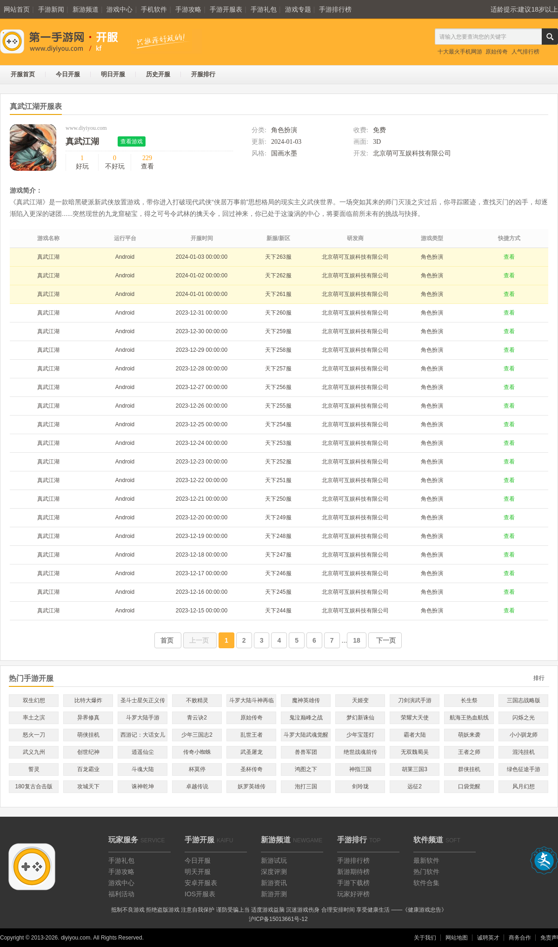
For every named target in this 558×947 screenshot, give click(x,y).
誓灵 (34, 769)
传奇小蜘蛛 (197, 752)
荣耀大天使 (415, 717)
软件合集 (426, 883)
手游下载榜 (353, 883)
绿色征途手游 (523, 769)
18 (356, 640)
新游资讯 (274, 883)
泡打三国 (306, 786)
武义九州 (34, 752)
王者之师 (469, 752)
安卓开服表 (201, 883)
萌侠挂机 (88, 735)
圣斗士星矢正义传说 (142, 702)
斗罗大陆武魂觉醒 (306, 735)
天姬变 (360, 700)
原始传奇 (496, 51)
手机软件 (154, 9)
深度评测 (274, 871)
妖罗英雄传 (252, 786)
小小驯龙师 (524, 735)
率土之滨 (34, 717)
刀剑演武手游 (415, 700)
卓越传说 (197, 786)
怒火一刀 (34, 735)
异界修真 (88, 717)
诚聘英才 (488, 937)
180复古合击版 (33, 786)
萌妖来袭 (469, 735)
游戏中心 (119, 9)
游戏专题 (298, 9)
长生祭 (469, 700)
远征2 (414, 786)
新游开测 (274, 894)
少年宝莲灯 (360, 735)
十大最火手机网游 (460, 51)
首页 (167, 640)
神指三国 (360, 769)
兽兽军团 (306, 752)
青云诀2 (197, 717)
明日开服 (113, 74)
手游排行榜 (335, 9)
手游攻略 (188, 9)
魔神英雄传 (306, 700)
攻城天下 (88, 786)
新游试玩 (274, 860)
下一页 (385, 640)
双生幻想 (34, 700)
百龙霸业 (88, 769)
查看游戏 (131, 141)
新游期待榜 (353, 871)
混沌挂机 (523, 752)
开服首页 (23, 74)
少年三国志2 (197, 735)
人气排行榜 (525, 51)
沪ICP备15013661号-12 (278, 919)
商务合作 (520, 937)
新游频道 (86, 9)
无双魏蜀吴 (415, 752)
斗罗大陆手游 (142, 717)
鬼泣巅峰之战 (306, 717)
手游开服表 (226, 9)
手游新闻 (51, 9)
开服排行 (203, 74)
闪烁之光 (523, 717)
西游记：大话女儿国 (142, 736)
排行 (539, 678)
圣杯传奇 (251, 769)
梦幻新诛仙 (360, 717)
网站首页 (17, 9)
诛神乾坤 (143, 786)
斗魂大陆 (143, 769)
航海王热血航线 (469, 717)
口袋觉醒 (469, 786)
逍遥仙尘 (143, 752)
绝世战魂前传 (360, 752)
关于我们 (425, 937)
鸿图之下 (306, 769)
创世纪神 (88, 752)
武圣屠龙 (251, 752)
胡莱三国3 (414, 769)
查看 (509, 257)
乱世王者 (251, 735)
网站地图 (456, 937)
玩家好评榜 (353, 894)
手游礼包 (264, 9)
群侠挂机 (469, 769)
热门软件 (426, 871)
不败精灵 (197, 700)
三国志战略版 (523, 700)
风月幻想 (523, 786)
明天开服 (198, 871)
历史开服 (158, 74)
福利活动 (121, 894)
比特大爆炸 (88, 700)
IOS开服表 (200, 894)
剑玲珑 (360, 786)
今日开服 (68, 74)
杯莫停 (197, 769)
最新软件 (426, 860)
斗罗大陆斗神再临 (251, 700)
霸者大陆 (415, 735)
